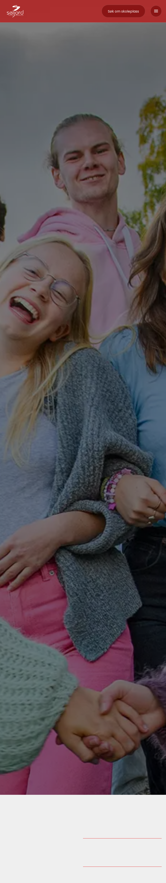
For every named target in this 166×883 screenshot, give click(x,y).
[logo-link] (15, 11)
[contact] (123, 11)
